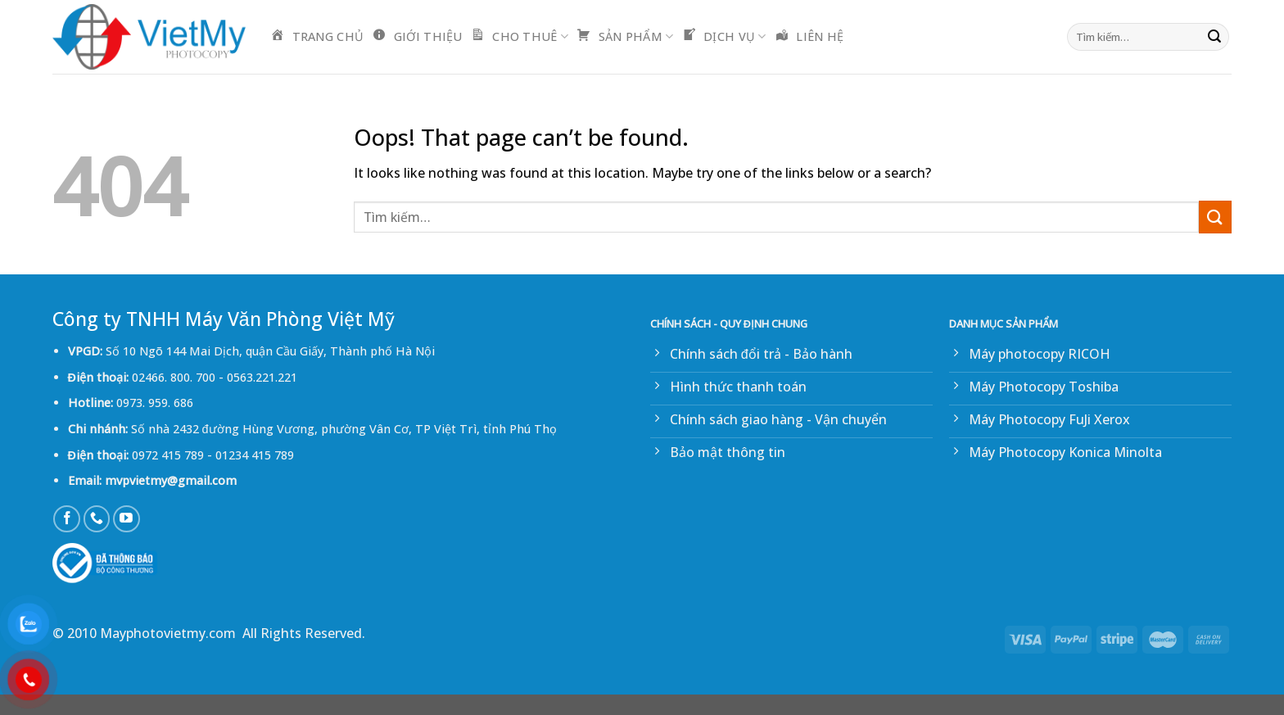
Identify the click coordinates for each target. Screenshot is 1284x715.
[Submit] (1214, 37)
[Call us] (97, 518)
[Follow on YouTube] (126, 518)
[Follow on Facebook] (66, 518)
